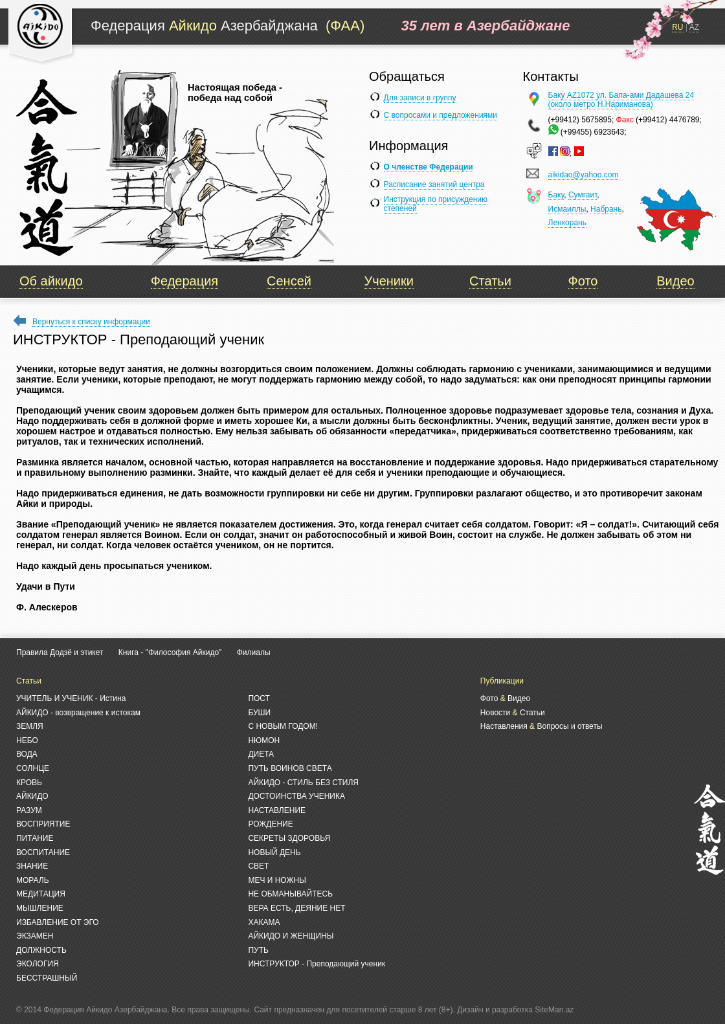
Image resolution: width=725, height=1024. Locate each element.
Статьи (490, 281)
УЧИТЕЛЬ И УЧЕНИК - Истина (71, 698)
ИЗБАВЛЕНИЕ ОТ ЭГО (57, 922)
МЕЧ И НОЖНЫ (277, 880)
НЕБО (27, 740)
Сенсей (289, 281)
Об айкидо (51, 281)
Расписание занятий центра (434, 184)
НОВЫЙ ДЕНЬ (274, 852)
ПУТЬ (258, 950)
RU (677, 27)
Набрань (605, 209)
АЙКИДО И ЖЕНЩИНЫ (290, 936)
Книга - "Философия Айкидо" (169, 652)
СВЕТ (258, 866)
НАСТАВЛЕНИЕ (277, 810)
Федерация (184, 281)
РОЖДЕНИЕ (270, 824)
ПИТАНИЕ (34, 838)
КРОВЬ (29, 782)
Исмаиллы (567, 209)
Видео (675, 281)
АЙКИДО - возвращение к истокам (78, 712)
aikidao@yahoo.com (583, 174)
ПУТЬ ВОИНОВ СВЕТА (289, 768)
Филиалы (254, 652)
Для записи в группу (420, 97)
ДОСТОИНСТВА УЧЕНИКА (296, 796)
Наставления (504, 726)
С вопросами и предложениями (441, 115)
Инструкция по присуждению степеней (436, 204)
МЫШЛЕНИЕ (39, 908)
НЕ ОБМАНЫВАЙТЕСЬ (290, 893)
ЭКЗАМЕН (34, 936)
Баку (556, 194)
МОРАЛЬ (32, 880)
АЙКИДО (32, 796)
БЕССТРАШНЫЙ (46, 978)
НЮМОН (264, 740)
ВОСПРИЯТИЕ (43, 824)
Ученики (389, 281)
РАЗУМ (29, 810)
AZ (694, 27)
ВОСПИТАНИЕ (43, 852)
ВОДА (27, 754)
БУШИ (259, 712)
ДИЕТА (261, 754)
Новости (495, 712)
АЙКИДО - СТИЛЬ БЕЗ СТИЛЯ (303, 782)
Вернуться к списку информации (91, 321)
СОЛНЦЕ (32, 768)
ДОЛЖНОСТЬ (41, 950)
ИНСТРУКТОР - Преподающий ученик (316, 963)
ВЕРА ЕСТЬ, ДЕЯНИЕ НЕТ (296, 908)
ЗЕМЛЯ (29, 726)
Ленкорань (567, 222)
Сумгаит (582, 194)
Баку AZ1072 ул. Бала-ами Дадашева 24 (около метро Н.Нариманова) (621, 100)
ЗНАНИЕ (32, 866)
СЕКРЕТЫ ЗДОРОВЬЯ (289, 838)
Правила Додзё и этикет (60, 652)
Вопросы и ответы (569, 726)
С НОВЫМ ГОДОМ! (283, 726)
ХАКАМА (264, 922)
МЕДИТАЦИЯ (40, 893)
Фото (583, 281)
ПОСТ (259, 698)
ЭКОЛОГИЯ (37, 963)
